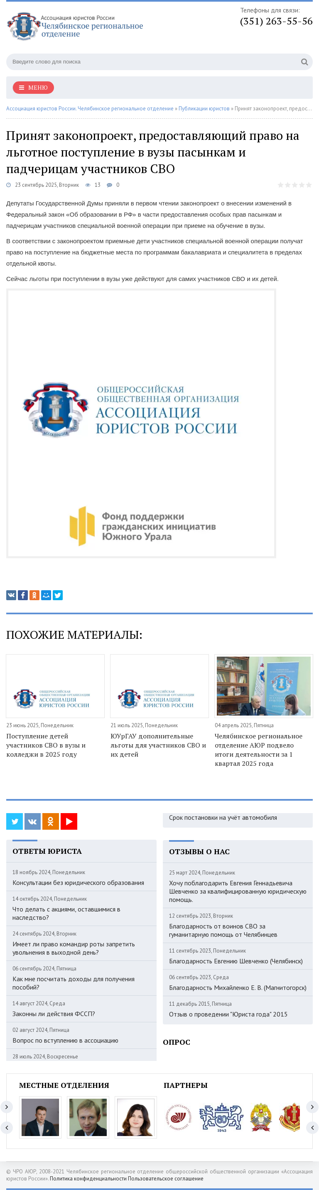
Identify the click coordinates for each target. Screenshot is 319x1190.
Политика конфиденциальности (88, 1178)
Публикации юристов (204, 108)
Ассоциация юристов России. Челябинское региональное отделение (90, 108)
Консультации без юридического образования (78, 882)
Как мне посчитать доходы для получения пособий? (73, 983)
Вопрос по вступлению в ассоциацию (65, 1040)
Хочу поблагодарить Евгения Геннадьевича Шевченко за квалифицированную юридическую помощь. (238, 891)
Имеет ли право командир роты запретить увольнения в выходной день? (73, 948)
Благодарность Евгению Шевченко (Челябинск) (236, 961)
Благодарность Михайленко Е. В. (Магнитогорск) (238, 987)
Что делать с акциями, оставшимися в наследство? (66, 913)
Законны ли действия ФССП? (53, 1013)
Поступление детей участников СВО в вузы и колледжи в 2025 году (46, 745)
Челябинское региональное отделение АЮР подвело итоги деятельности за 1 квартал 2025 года (258, 749)
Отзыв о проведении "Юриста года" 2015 (228, 1014)
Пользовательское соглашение (166, 1178)
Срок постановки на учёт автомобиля (223, 817)
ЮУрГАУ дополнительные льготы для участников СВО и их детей (158, 745)
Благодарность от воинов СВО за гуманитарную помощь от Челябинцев (223, 930)
